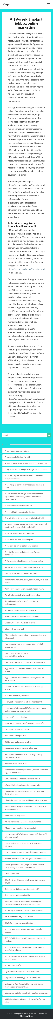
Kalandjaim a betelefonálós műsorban (21, 748)
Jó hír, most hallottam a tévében (18, 742)
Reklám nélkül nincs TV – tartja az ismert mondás (25, 858)
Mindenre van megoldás (15, 815)
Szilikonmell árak (12, 873)
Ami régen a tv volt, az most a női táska (21, 573)
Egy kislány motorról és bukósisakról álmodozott (25, 662)
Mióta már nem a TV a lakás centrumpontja (23, 821)
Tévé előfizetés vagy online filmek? (19, 916)
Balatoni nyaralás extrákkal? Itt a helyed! (22, 616)
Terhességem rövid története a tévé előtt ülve (24, 910)
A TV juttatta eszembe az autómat (19, 533)
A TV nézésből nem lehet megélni (19, 539)
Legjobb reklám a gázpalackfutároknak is (22, 778)
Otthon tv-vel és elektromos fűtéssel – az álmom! (25, 852)
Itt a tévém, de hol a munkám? (17, 729)
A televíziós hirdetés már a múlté (18, 505)
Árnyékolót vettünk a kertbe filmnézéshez (22, 595)
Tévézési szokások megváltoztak (19, 923)
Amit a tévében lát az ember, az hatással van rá (24, 589)
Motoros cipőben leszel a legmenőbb (20, 828)
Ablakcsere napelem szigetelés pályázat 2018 (24, 567)
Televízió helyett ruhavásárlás (17, 895)
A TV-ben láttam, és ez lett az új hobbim (21, 546)
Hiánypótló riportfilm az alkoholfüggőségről (23, 702)
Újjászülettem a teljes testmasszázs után (22, 971)
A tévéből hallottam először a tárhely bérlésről (24, 518)
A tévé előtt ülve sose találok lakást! (20, 512)
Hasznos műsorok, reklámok (17, 695)
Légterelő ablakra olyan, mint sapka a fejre (22, 785)
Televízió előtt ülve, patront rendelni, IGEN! (23, 889)
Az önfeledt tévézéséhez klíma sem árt (21, 610)
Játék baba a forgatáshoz (15, 735)
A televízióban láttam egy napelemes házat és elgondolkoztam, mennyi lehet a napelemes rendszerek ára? (24, 496)
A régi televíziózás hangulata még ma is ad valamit (26, 469)
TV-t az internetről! (13, 965)
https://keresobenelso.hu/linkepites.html (26, 269)
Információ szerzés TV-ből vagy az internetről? (24, 723)
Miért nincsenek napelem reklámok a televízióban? (26, 800)
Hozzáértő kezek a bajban (16, 717)
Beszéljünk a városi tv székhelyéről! (20, 622)
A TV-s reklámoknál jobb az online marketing (24, 561)
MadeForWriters (26, 1016)
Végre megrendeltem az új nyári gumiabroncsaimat (26, 993)
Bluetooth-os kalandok (14, 629)
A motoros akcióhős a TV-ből (17, 457)
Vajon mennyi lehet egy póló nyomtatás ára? (23, 977)
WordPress (33, 1014)
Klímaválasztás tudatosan (15, 763)
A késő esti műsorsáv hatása (17, 451)
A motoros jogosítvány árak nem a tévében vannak (26, 463)
